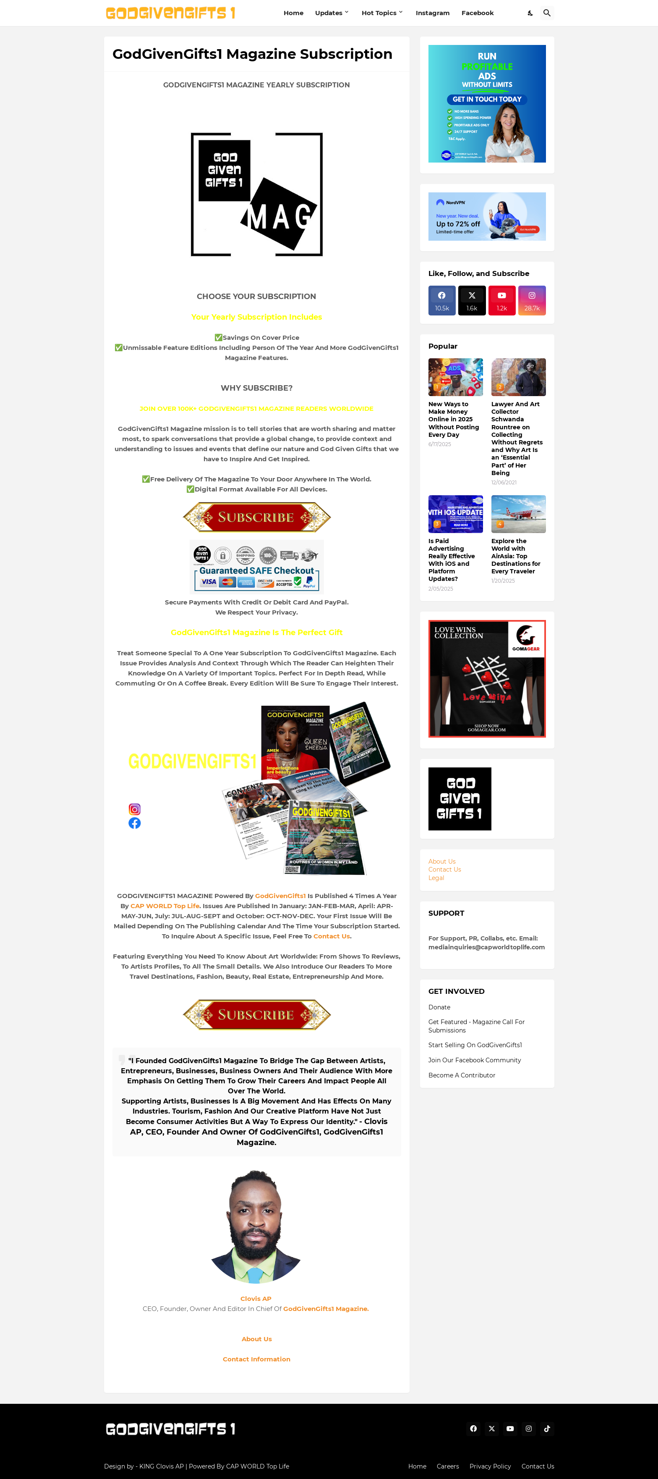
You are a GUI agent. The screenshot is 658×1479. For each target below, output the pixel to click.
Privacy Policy (490, 1466)
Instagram (433, 13)
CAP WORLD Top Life (165, 906)
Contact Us (331, 936)
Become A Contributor (462, 1075)
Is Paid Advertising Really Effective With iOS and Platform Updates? (451, 560)
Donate (439, 1007)
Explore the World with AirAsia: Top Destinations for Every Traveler (515, 556)
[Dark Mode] (531, 13)
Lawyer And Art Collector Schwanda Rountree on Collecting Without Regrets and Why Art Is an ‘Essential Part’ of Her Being (517, 438)
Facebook (478, 13)
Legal (436, 878)
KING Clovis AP (161, 1466)
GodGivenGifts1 (280, 896)
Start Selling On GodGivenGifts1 (475, 1045)
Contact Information (256, 1359)
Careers (448, 1466)
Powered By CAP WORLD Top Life (239, 1466)
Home (293, 13)
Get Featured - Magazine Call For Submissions (476, 1026)
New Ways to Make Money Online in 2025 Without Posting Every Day (453, 419)
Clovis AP (256, 1299)
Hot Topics (379, 13)
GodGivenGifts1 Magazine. (327, 1309)
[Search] (547, 13)
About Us (257, 1339)
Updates (328, 13)
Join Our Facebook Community (474, 1060)
